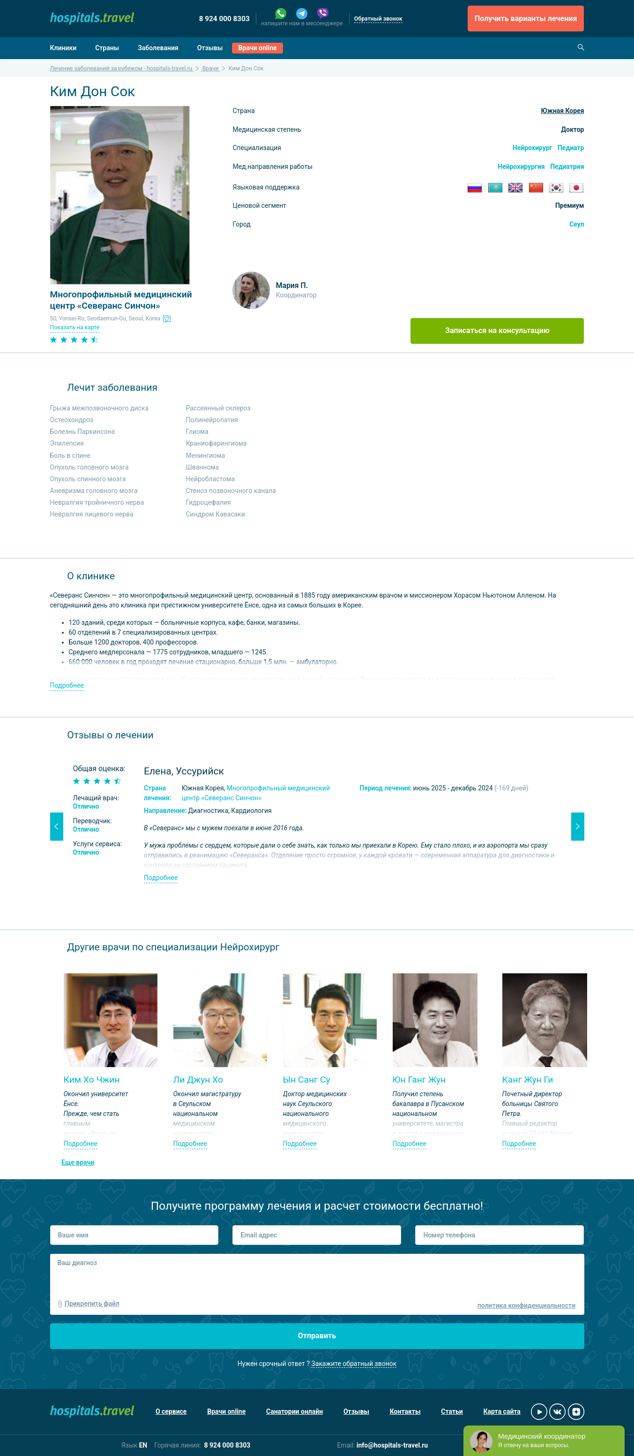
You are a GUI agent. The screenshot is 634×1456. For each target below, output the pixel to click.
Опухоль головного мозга (89, 467)
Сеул (576, 224)
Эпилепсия (67, 443)
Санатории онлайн (294, 1411)
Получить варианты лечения (526, 18)
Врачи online (258, 48)
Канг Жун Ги (527, 1079)
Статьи (451, 1411)
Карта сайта (502, 1411)
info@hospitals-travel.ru (392, 1445)
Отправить (317, 1335)
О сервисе (171, 1411)
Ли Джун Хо (198, 1079)
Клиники (63, 48)
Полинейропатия (212, 420)
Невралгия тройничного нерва (97, 502)
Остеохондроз (72, 420)
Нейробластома (210, 479)
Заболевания (158, 48)
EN (143, 1445)
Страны (107, 48)
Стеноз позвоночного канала (231, 490)
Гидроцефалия (208, 502)
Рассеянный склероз (218, 408)
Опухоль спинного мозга (88, 479)
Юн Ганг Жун (419, 1079)
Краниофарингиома (216, 443)
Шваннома (202, 467)
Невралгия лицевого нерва (92, 514)
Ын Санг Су (306, 1079)
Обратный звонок (378, 18)
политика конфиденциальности (526, 1305)
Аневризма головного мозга (94, 490)
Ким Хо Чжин (92, 1079)
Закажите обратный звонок (353, 1363)
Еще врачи (77, 1162)
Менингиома (205, 455)
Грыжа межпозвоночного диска (99, 408)
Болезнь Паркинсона (82, 431)
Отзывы (210, 48)
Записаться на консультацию (497, 330)
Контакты (405, 1411)
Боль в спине (70, 455)
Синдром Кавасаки (215, 514)
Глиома (197, 431)
